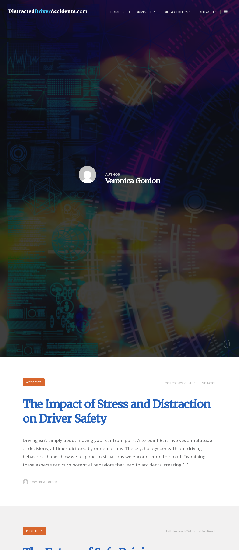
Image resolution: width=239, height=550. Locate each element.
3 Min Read (206, 382)
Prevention (34, 531)
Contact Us (207, 12)
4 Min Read (206, 531)
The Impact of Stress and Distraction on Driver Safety (117, 411)
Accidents (33, 382)
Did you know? (176, 12)
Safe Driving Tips (142, 12)
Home (115, 12)
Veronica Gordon (40, 482)
